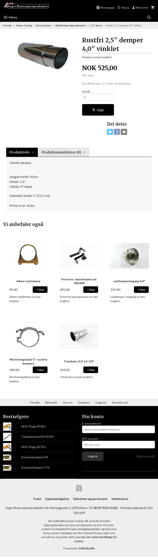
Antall (86, 91)
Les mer (81, 538)
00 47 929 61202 (106, 509)
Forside (7, 25)
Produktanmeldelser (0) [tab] (61, 153)
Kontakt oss (120, 403)
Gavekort (84, 403)
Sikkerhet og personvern (90, 500)
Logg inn (101, 403)
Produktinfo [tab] (19, 153)
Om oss (67, 403)
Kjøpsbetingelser (57, 500)
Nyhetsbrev (120, 500)
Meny (10, 17)
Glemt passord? (145, 457)
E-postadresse (91, 424)
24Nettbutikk (87, 549)
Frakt (37, 500)
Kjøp (98, 110)
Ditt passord (90, 439)
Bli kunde (51, 403)
